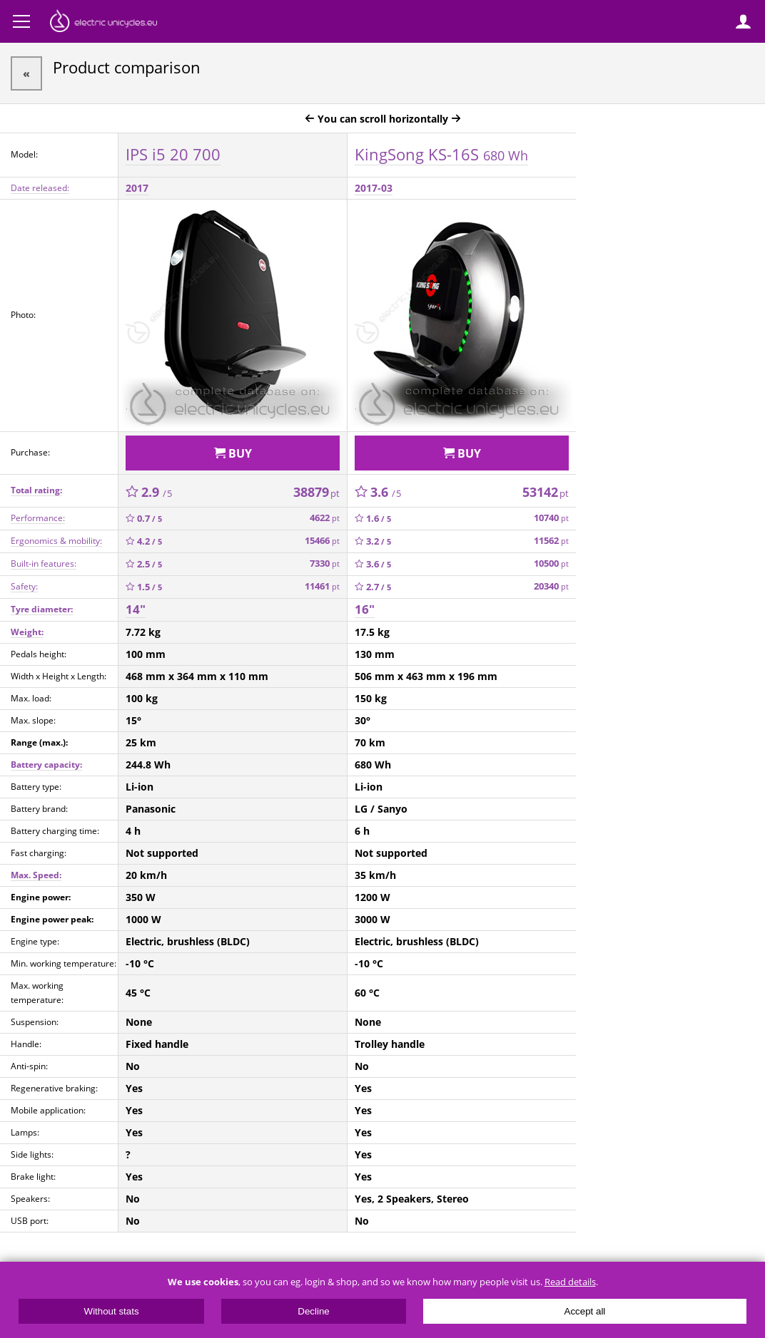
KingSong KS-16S (441, 154)
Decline (313, 1311)
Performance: (38, 518)
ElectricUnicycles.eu (103, 22)
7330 (325, 563)
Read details (570, 1282)
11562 (551, 541)
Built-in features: (43, 563)
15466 (322, 541)
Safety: (24, 586)
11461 (322, 586)
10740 (551, 518)
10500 (551, 563)
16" (365, 609)
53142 (545, 491)
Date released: (40, 187)
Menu (21, 21)
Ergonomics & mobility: (56, 540)
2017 (137, 188)
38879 (316, 491)
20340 (551, 586)
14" (136, 609)
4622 (325, 518)
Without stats (111, 1311)
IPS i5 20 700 (173, 154)
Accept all (585, 1311)
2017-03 (373, 188)
